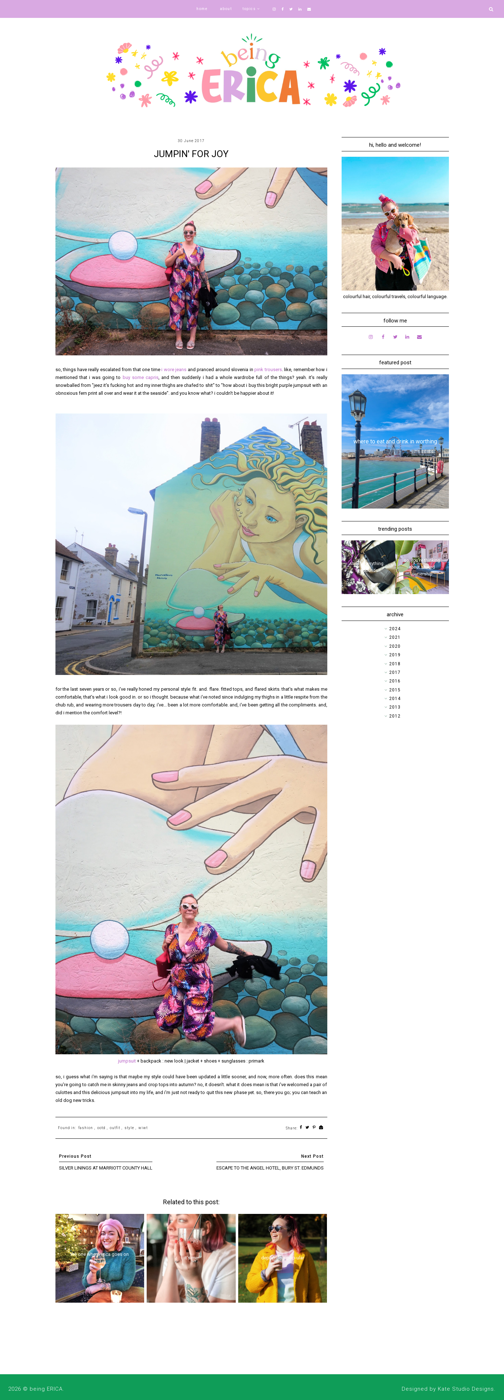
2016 (395, 681)
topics (249, 9)
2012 (395, 716)
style (129, 1128)
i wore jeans (173, 369)
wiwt (143, 1128)
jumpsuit (127, 1061)
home (201, 9)
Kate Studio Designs (466, 1389)
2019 (395, 654)
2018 (395, 663)
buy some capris (140, 377)
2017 (395, 672)
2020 (395, 646)
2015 (395, 689)
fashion (85, 1128)
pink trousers (268, 369)
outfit (115, 1128)
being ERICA (46, 1389)
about (226, 9)
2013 (395, 707)
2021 (395, 637)
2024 (395, 628)
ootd (101, 1128)
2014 (395, 698)
